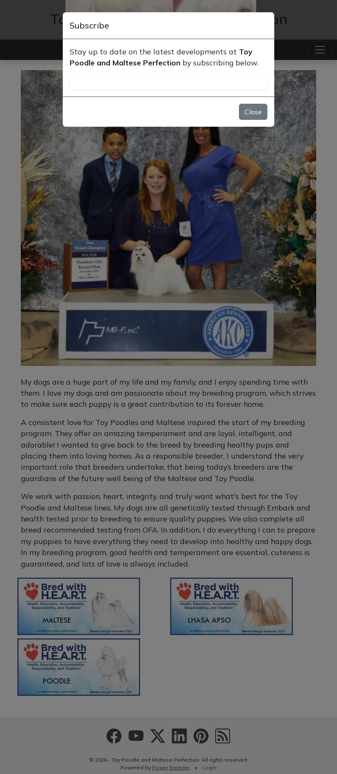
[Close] (263, 25)
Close (253, 112)
